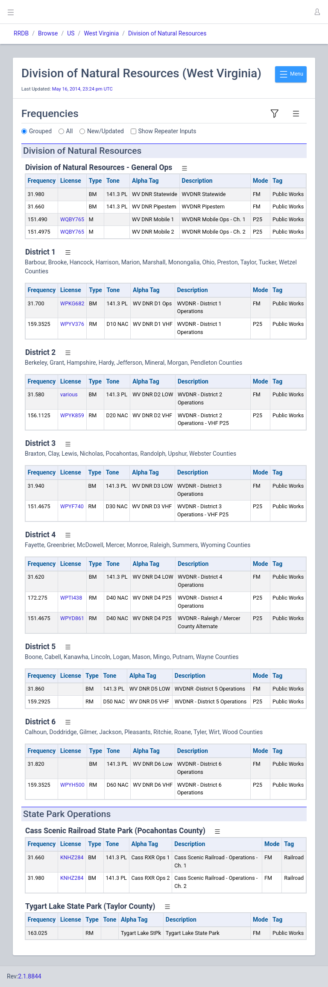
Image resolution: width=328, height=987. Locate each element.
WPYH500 (72, 785)
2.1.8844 (29, 976)
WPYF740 (72, 506)
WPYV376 (72, 324)
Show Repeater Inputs (167, 131)
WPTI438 (71, 598)
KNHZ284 (72, 857)
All (69, 131)
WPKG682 (72, 303)
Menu (290, 74)
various (69, 394)
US (70, 33)
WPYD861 (72, 618)
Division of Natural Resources (167, 33)
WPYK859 (72, 415)
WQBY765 (72, 219)
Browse (48, 33)
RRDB (21, 33)
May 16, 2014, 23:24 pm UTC (82, 89)
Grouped (40, 131)
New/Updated (105, 131)
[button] (317, 12)
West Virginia (101, 33)
